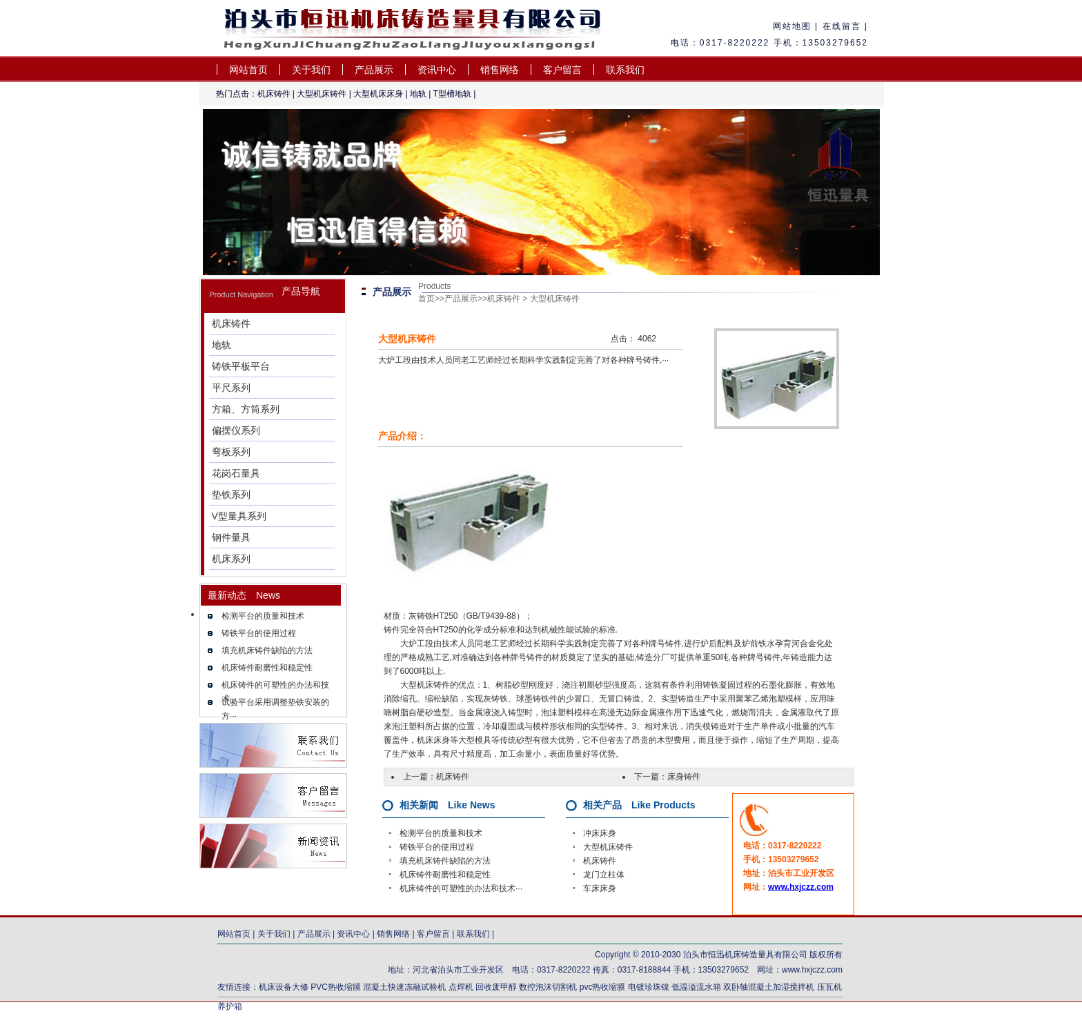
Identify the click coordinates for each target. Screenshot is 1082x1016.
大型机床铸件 (321, 94)
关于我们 (311, 69)
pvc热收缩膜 (603, 987)
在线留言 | (843, 26)
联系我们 (625, 69)
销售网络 (499, 69)
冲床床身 (599, 833)
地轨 (418, 94)
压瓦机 (829, 987)
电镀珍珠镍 (648, 987)
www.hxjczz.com (801, 887)
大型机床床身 (378, 94)
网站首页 (248, 69)
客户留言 (562, 69)
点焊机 (462, 987)
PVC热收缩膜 (336, 987)
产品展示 (374, 69)
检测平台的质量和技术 (263, 616)
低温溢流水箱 (696, 987)
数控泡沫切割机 (548, 987)
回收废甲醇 (496, 987)
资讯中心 (436, 69)
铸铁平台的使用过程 (259, 633)
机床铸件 (274, 94)
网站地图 (792, 26)
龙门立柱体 (603, 874)
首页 (426, 298)
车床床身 (599, 888)
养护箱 (229, 1006)
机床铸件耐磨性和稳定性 (267, 668)
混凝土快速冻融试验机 (404, 987)
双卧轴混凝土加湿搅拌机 (768, 987)
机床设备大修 (283, 987)
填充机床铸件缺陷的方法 (267, 650)
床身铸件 (683, 776)
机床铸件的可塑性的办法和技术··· (461, 888)
